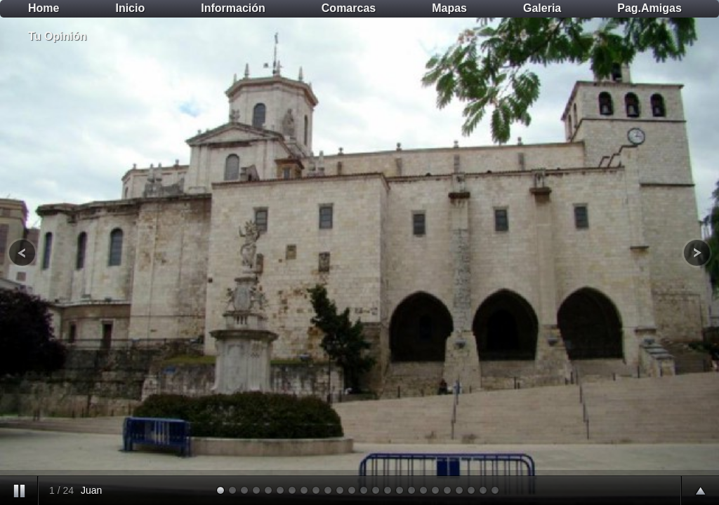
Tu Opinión (57, 36)
